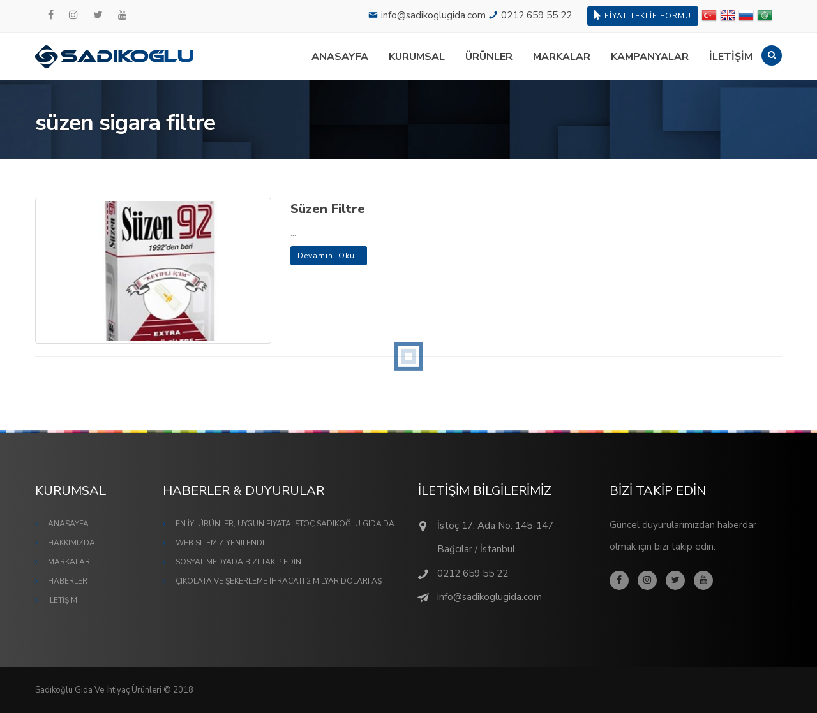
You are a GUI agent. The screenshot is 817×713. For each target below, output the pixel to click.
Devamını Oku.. (328, 256)
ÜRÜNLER (489, 57)
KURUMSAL (417, 57)
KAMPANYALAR (650, 57)
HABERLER (67, 581)
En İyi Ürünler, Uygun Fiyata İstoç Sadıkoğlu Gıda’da (285, 523)
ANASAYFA (339, 57)
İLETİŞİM (731, 57)
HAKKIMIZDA (71, 543)
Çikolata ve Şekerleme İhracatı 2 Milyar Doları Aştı (282, 581)
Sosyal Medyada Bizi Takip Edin (238, 562)
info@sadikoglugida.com (433, 15)
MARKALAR (561, 57)
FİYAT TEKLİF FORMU (642, 15)
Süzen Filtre (327, 208)
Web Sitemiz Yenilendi (220, 543)
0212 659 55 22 (536, 15)
